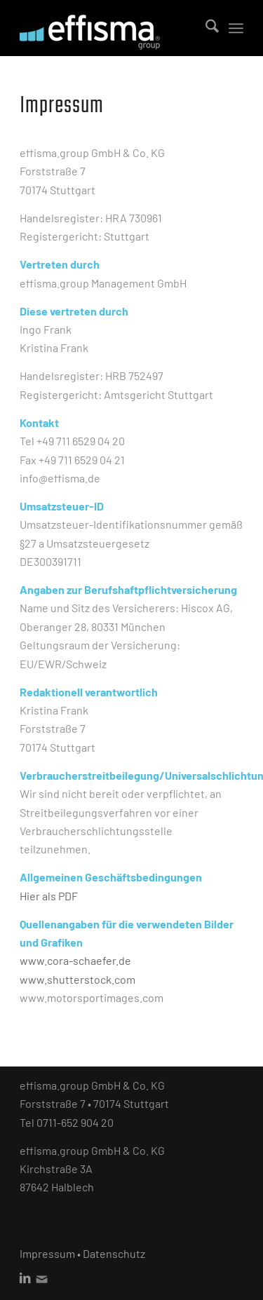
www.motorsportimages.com (91, 997)
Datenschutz (114, 1253)
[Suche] (205, 28)
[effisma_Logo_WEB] (109, 28)
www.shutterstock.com (77, 979)
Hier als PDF (49, 895)
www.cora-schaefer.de (75, 960)
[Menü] (236, 28)
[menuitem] (205, 28)
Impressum (47, 1253)
